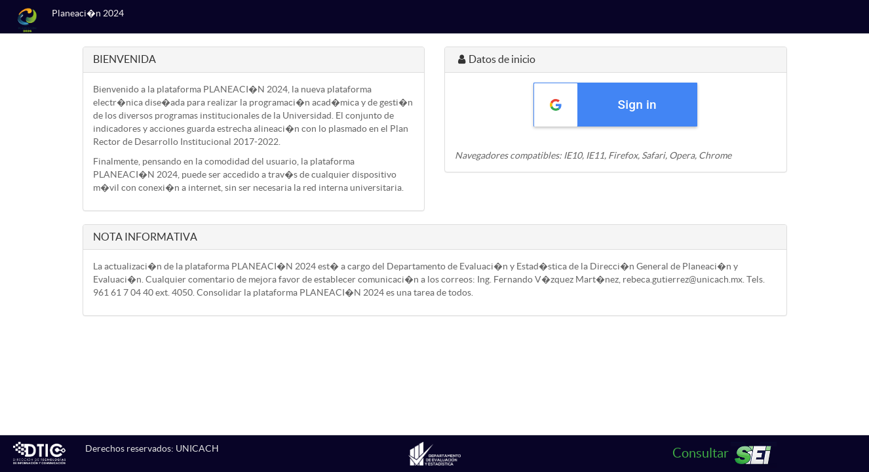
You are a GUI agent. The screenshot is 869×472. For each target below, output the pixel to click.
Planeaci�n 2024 (88, 13)
